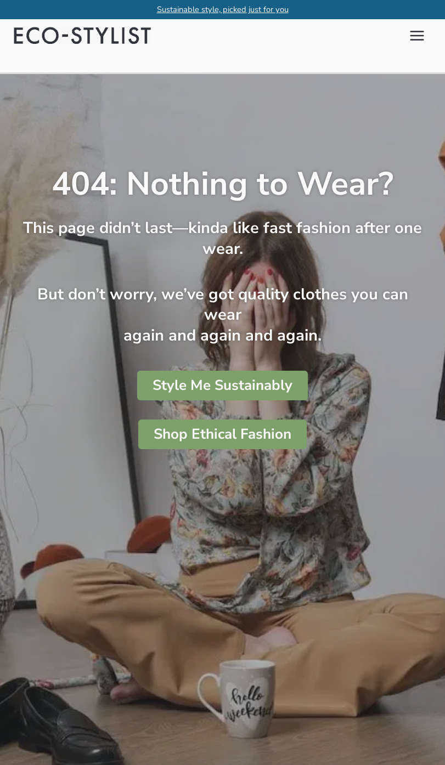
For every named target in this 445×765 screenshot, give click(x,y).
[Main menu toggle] (417, 35)
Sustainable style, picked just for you (223, 9)
